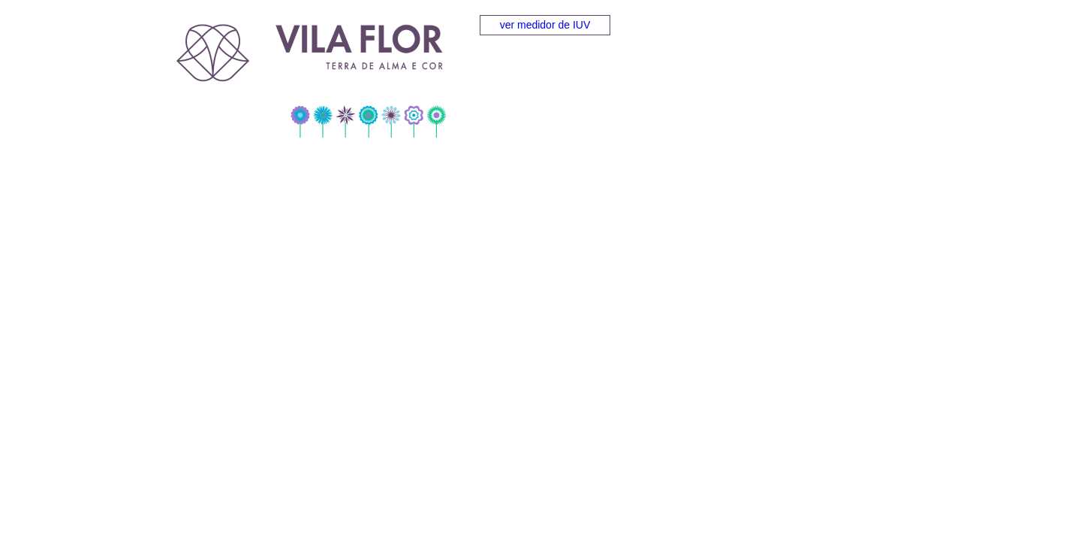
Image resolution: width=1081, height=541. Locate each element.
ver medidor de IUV (545, 25)
